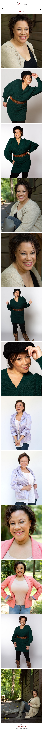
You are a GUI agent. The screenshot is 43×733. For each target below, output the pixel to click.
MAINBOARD (27, 731)
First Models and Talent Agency (21, 3)
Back (3, 8)
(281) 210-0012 (21, 726)
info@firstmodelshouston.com (21, 728)
